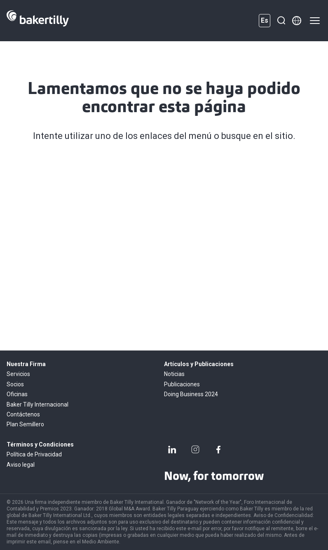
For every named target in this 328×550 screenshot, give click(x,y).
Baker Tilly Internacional (37, 404)
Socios (15, 384)
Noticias (174, 374)
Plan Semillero (25, 424)
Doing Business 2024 (191, 394)
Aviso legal (21, 464)
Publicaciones (182, 384)
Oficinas (17, 394)
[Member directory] (297, 21)
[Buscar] (281, 20)
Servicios (18, 374)
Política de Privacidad (34, 454)
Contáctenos (23, 414)
